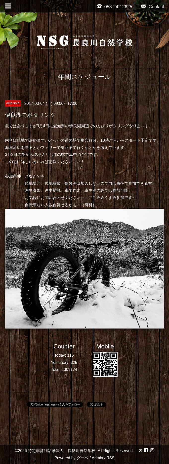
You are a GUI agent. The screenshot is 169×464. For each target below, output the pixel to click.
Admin (97, 458)
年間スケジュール (84, 76)
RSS (110, 458)
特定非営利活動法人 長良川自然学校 (61, 451)
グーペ (82, 458)
